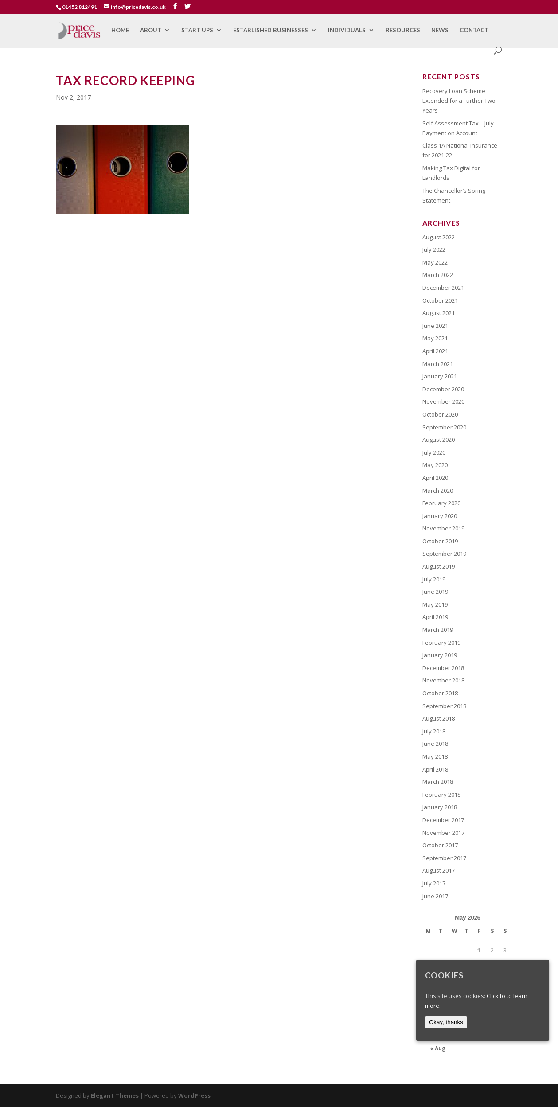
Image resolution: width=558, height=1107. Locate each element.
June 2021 (435, 326)
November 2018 (443, 680)
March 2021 (437, 364)
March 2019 (437, 630)
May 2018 (435, 756)
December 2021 (443, 288)
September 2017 (444, 858)
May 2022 (435, 262)
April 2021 (435, 351)
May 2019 (435, 604)
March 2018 (437, 782)
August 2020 (438, 440)
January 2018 (439, 807)
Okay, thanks (446, 1022)
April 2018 (435, 769)
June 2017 (435, 896)
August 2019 (438, 566)
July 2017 (433, 883)
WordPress (194, 1095)
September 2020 (444, 427)
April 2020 (435, 478)
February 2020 (441, 503)
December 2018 (443, 668)
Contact (474, 30)
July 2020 (433, 452)
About (150, 30)
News (440, 30)
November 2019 (443, 528)
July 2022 (433, 249)
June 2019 (435, 592)
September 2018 (444, 706)
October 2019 (440, 541)
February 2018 (441, 795)
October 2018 (440, 693)
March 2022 (437, 275)
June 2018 (435, 744)
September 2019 (444, 553)
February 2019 (441, 643)
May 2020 (435, 465)
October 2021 (440, 300)
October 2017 (440, 845)
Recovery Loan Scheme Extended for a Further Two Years (459, 100)
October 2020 (440, 414)
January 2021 (439, 376)
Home (120, 30)
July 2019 (433, 579)
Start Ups (197, 30)
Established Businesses (270, 30)
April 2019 (435, 617)
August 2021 (438, 313)
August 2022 (438, 237)
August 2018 (438, 718)
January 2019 (439, 655)
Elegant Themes (115, 1095)
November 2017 (443, 833)
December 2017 (443, 820)
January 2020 (439, 516)
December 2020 (443, 389)
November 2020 (443, 401)
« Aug (437, 1048)
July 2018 (433, 731)
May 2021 (435, 338)
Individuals (347, 30)
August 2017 (438, 870)
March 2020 (437, 491)
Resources (403, 30)
